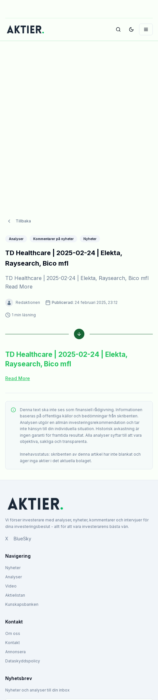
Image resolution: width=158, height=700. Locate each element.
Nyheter (13, 567)
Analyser (13, 576)
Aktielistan (15, 595)
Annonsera (15, 651)
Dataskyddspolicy (22, 660)
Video (11, 586)
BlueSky (22, 538)
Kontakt (12, 642)
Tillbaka (19, 221)
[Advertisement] (79, 123)
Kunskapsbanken (21, 604)
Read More (17, 378)
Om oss (12, 633)
